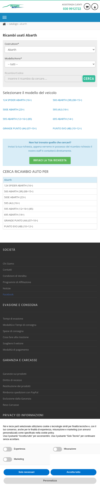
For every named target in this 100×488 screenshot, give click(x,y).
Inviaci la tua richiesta (50, 160)
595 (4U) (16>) (12, 203)
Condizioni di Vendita (15, 276)
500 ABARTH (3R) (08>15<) (18, 191)
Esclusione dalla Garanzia (17, 398)
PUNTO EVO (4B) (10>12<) (18, 226)
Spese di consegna (13, 331)
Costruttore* (12, 44)
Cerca (89, 79)
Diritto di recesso (12, 380)
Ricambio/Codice (14, 73)
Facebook (8, 294)
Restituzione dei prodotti (16, 386)
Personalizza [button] (50, 480)
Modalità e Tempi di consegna (19, 325)
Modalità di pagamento (16, 349)
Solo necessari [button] (27, 472)
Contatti (7, 269)
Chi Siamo (8, 263)
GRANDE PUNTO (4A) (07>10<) (21, 220)
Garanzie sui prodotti (14, 374)
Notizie (7, 288)
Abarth (8, 180)
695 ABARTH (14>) (14, 214)
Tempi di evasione (13, 318)
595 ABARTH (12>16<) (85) (18, 208)
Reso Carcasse (11, 405)
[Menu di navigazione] (5, 17)
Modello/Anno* (13, 58)
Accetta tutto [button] (73, 472)
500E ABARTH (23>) (15, 197)
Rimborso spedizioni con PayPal (20, 392)
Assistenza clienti (72, 7)
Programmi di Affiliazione (17, 282)
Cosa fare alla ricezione (16, 337)
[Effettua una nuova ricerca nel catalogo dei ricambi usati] (13, 24)
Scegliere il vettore (13, 343)
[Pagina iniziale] (4, 24)
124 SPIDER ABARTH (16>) (18, 185)
